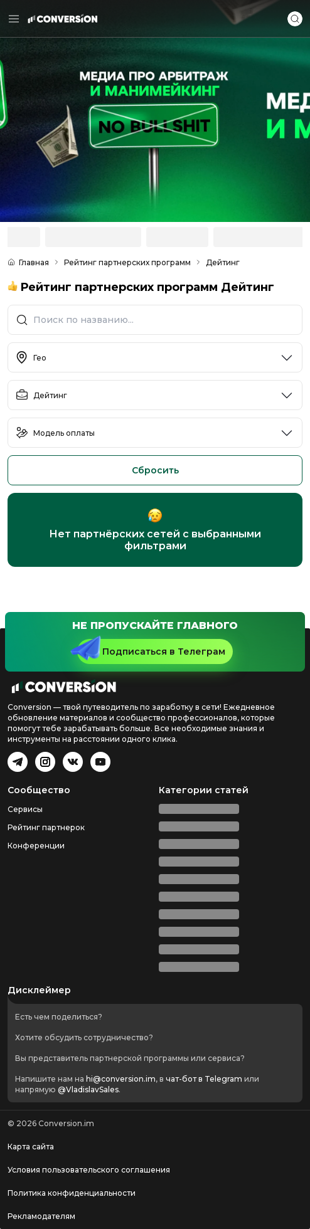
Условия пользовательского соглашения (89, 1169)
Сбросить (155, 470)
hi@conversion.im (121, 1079)
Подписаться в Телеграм (151, 649)
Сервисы (25, 809)
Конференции (36, 845)
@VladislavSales (88, 1089)
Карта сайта (31, 1146)
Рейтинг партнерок (46, 827)
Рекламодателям (41, 1216)
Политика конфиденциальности (72, 1193)
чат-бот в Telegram (204, 1079)
